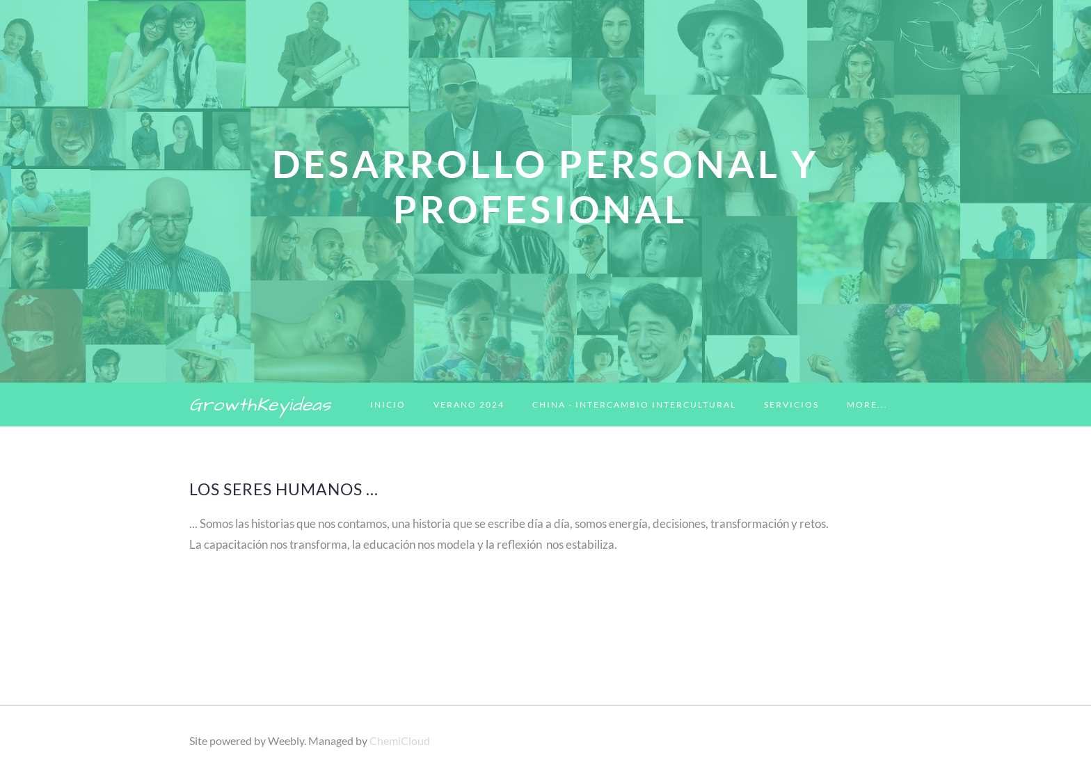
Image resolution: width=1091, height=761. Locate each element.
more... (867, 404)
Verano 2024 (468, 404)
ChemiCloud (399, 740)
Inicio (388, 404)
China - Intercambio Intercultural (634, 404)
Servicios (791, 404)
